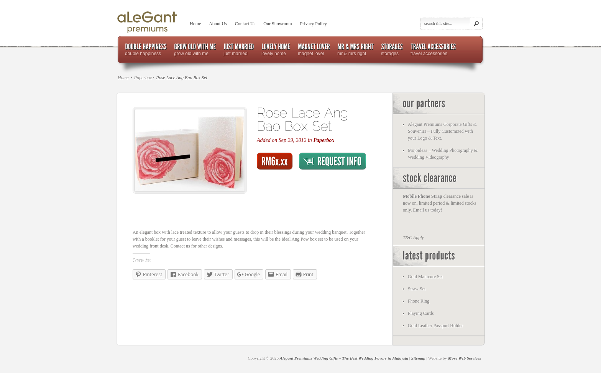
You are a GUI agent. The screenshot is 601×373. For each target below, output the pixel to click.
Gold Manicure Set (425, 276)
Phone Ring (418, 301)
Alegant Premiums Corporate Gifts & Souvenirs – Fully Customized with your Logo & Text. (442, 131)
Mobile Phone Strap (422, 196)
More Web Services (464, 358)
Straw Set (416, 289)
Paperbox (143, 77)
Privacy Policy (313, 23)
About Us (218, 23)
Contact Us (245, 23)
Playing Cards (421, 313)
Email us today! (427, 210)
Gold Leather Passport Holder (435, 325)
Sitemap (418, 358)
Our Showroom (277, 23)
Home (195, 23)
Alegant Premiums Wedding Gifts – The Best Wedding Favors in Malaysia (344, 358)
